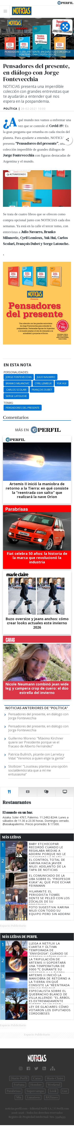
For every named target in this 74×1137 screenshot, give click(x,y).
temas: (8, 403)
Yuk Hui (61, 383)
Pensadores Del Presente (22, 407)
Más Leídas (11, 837)
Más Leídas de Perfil (19, 936)
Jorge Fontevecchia (19, 377)
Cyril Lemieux (43, 383)
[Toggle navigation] (6, 11)
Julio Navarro (46, 377)
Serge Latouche (16, 396)
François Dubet (42, 389)
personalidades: (16, 372)
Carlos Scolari (16, 389)
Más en (37, 429)
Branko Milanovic (17, 383)
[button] (67, 140)
